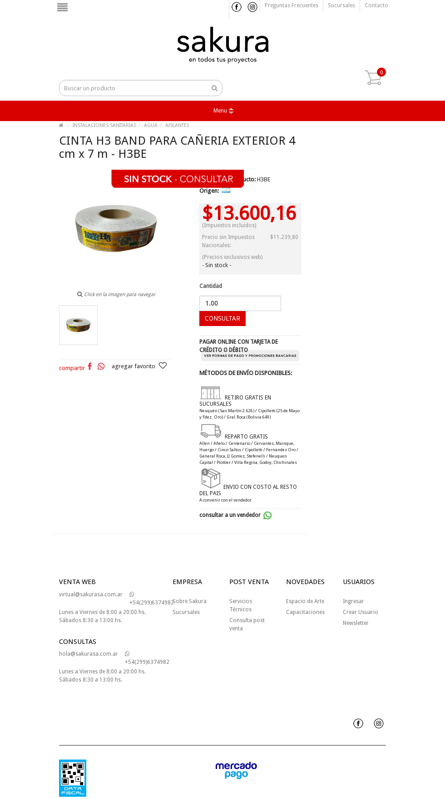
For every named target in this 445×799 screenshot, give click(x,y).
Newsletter (356, 623)
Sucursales (341, 5)
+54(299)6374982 (151, 599)
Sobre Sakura (190, 601)
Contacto (376, 5)
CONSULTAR (222, 318)
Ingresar (353, 601)
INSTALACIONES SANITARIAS (104, 125)
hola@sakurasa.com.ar (88, 654)
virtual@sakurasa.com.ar (91, 594)
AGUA (151, 125)
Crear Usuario (360, 612)
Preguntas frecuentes (291, 5)
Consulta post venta (247, 624)
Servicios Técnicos (240, 605)
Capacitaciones (305, 612)
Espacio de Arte (305, 601)
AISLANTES (177, 125)
